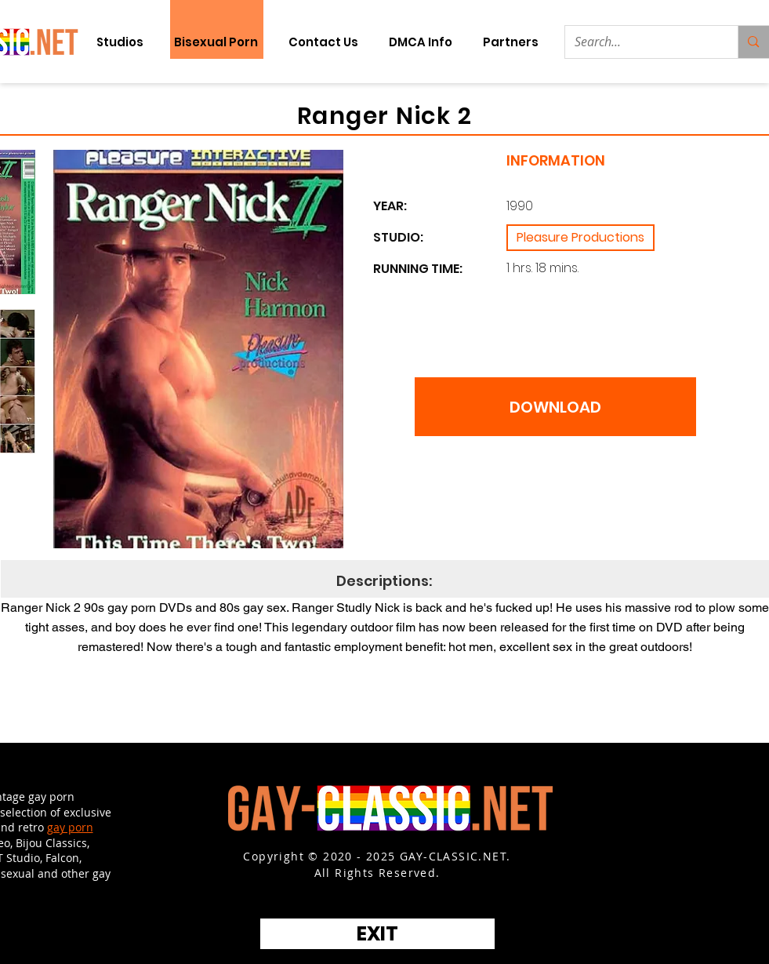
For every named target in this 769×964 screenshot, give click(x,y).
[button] (511, 42)
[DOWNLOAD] (555, 406)
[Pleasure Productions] (580, 237)
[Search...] (640, 42)
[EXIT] (377, 934)
